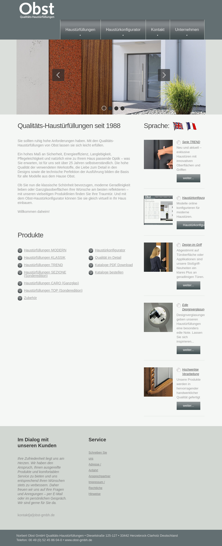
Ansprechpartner (100, 476)
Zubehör (30, 298)
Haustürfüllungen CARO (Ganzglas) (51, 283)
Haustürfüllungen (80, 32)
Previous (58, 75)
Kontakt (157, 32)
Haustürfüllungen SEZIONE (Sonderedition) (45, 274)
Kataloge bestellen (109, 272)
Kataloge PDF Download (114, 265)
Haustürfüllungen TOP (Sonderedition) (53, 290)
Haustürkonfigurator (123, 32)
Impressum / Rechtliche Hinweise (97, 488)
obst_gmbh (37, 10)
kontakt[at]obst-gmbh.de (36, 515)
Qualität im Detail (108, 257)
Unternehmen (187, 32)
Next (164, 75)
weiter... (188, 178)
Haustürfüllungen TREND (43, 265)
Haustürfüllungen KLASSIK (45, 257)
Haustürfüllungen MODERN (45, 250)
